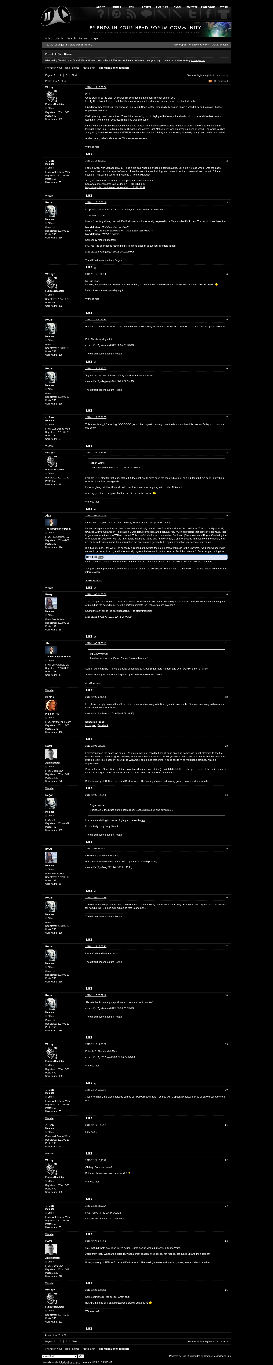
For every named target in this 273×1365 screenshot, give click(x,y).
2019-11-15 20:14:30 (95, 319)
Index (48, 38)
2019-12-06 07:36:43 (95, 643)
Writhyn (50, 87)
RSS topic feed (220, 81)
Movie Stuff (89, 67)
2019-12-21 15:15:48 (95, 1160)
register (209, 75)
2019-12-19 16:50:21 (95, 1125)
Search (71, 38)
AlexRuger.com (93, 580)
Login (94, 38)
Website (49, 195)
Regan (49, 202)
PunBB (185, 1356)
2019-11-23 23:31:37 (95, 417)
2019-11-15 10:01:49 (95, 202)
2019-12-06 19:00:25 (95, 795)
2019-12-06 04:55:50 (95, 594)
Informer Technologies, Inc (217, 1356)
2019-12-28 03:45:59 (95, 1290)
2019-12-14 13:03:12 (95, 946)
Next (74, 75)
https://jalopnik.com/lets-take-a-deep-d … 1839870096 (115, 184)
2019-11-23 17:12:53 (95, 368)
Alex (48, 515)
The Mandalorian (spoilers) (114, 67)
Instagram (90, 725)
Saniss (49, 697)
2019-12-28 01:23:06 (95, 1205)
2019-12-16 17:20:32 (95, 1044)
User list (59, 38)
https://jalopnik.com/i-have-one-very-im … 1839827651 (115, 187)
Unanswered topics (199, 44)
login (199, 75)
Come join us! (198, 60)
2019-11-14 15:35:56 (95, 87)
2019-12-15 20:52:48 (95, 995)
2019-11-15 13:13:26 (95, 274)
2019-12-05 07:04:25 (95, 515)
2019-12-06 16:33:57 (95, 746)
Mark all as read (220, 44)
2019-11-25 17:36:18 (95, 452)
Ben (51, 160)
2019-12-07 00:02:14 (95, 897)
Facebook (103, 725)
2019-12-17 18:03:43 (95, 1089)
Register (83, 38)
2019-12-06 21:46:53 (95, 848)
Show (100, 557)
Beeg (48, 594)
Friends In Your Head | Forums (62, 67)
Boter (48, 745)
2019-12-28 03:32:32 (95, 1241)
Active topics (180, 44)
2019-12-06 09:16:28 (95, 697)
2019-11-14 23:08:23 (95, 160)
